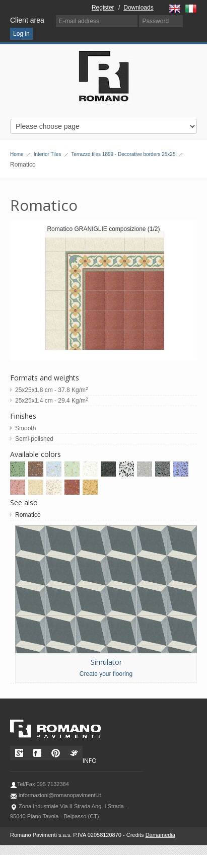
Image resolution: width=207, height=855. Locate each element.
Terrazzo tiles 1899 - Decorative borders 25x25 (123, 154)
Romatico (28, 514)
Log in (21, 33)
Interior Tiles (47, 154)
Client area (27, 20)
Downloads (138, 7)
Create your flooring (106, 673)
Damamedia (160, 835)
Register (103, 7)
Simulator (106, 662)
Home (17, 154)
